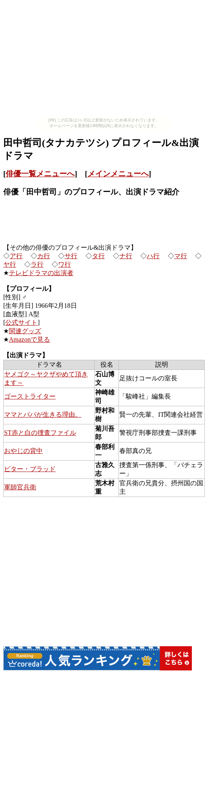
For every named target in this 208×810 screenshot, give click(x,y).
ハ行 (153, 256)
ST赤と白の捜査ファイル (40, 432)
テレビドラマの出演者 (41, 272)
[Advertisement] (104, 59)
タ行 (98, 256)
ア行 (16, 256)
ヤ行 (9, 264)
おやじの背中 (23, 450)
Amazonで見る (29, 339)
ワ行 (64, 264)
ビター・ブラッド (30, 469)
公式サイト (21, 322)
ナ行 (125, 256)
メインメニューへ (118, 173)
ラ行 (37, 264)
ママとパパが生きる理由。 (42, 414)
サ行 (70, 256)
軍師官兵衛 (20, 487)
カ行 (43, 256)
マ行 (180, 256)
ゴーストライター (30, 396)
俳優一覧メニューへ (40, 173)
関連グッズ (25, 331)
